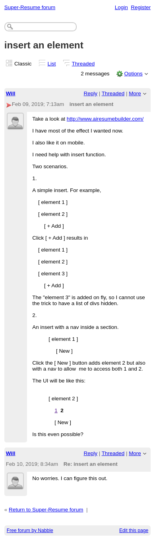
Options (133, 74)
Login (121, 7)
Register (141, 7)
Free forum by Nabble (30, 530)
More (135, 93)
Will (10, 93)
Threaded (83, 64)
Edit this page (133, 530)
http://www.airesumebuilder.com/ (105, 119)
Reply (90, 93)
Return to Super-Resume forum (46, 510)
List (52, 64)
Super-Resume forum (29, 7)
